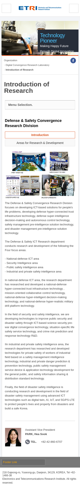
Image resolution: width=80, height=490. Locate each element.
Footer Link (10, 462)
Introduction (40, 135)
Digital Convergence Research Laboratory (27, 65)
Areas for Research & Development (39, 143)
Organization (10, 60)
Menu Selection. (20, 105)
